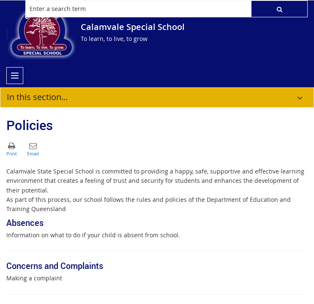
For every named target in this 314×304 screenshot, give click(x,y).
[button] (279, 8)
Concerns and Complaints (54, 265)
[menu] (14, 75)
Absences (25, 222)
